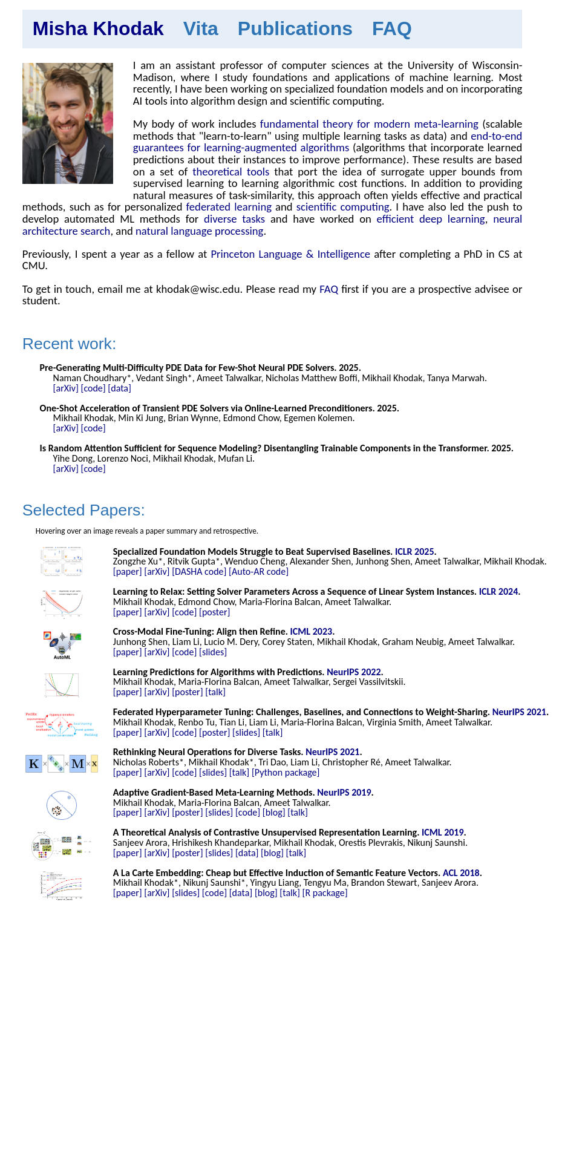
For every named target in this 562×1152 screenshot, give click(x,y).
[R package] (325, 892)
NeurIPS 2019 (344, 792)
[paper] (127, 571)
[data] (119, 388)
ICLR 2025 (414, 551)
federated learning (229, 207)
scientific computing (343, 207)
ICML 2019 (443, 832)
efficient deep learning (431, 219)
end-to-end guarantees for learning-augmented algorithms (328, 142)
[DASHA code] (199, 571)
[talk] (215, 692)
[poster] (214, 612)
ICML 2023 (311, 631)
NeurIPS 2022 (354, 672)
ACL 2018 (461, 873)
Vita (200, 28)
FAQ (392, 28)
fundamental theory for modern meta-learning (369, 124)
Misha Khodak (98, 28)
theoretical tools (230, 171)
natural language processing (199, 231)
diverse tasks (234, 219)
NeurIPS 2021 (519, 712)
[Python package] (286, 772)
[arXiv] (66, 388)
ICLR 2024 (498, 591)
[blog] (274, 812)
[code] (92, 388)
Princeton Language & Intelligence (290, 254)
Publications (295, 28)
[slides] (213, 652)
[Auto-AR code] (259, 571)
